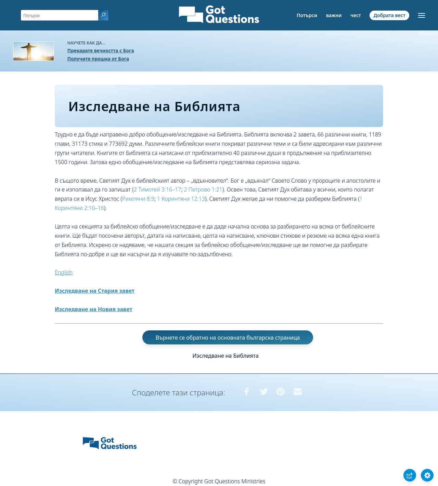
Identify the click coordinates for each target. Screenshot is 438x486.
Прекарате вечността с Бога (100, 50)
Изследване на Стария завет (94, 290)
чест (355, 15)
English (64, 272)
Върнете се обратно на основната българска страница (228, 337)
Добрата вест (389, 15)
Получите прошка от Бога (98, 58)
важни (334, 15)
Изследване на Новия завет (93, 309)
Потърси (307, 15)
